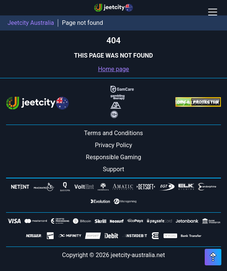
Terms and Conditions (113, 133)
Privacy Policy (113, 145)
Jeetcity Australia (31, 22)
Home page (113, 69)
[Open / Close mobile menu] (212, 12)
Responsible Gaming (113, 157)
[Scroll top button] (213, 257)
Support (113, 169)
